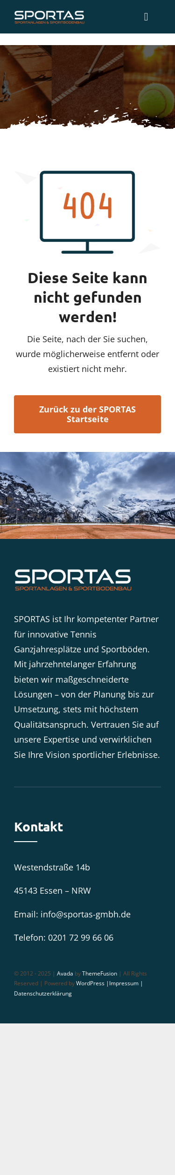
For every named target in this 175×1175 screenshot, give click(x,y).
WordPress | (92, 983)
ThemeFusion (99, 973)
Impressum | (126, 983)
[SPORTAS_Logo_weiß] (49, 13)
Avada (65, 973)
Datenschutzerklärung (43, 993)
